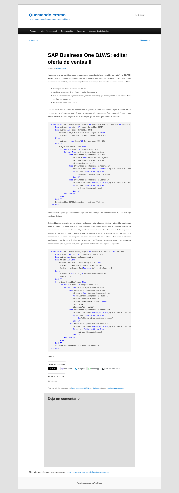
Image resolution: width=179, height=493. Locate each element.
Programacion (77, 388)
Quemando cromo (47, 15)
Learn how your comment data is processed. (88, 472)
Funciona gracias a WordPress (89, 483)
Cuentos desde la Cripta (99, 31)
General (33, 31)
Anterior (33, 40)
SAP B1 (87, 388)
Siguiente (145, 40)
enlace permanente (116, 388)
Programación (67, 31)
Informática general (49, 31)
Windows (81, 31)
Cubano (96, 388)
